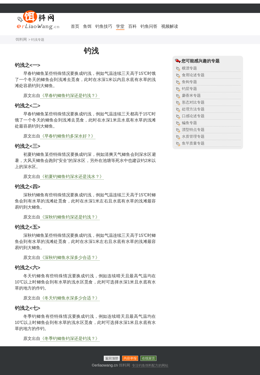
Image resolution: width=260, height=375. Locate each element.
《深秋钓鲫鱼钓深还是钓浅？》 (70, 217)
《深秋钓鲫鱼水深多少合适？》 (70, 257)
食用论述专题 (193, 75)
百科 (132, 26)
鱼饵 (87, 26)
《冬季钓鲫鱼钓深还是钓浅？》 (70, 338)
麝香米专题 (191, 95)
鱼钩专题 (189, 82)
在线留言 (148, 358)
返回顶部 (111, 358)
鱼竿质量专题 (193, 143)
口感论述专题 (193, 116)
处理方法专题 (193, 109)
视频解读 (169, 26)
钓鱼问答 (148, 26)
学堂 (120, 26)
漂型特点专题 (193, 130)
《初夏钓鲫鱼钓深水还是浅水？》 (72, 176)
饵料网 (21, 39)
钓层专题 (189, 89)
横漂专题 (189, 68)
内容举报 (130, 358)
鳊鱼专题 (189, 123)
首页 (75, 26)
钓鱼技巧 (103, 26)
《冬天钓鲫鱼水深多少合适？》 (70, 298)
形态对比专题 (193, 102)
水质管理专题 (193, 136)
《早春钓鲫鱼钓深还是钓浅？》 (70, 95)
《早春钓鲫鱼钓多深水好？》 (67, 136)
